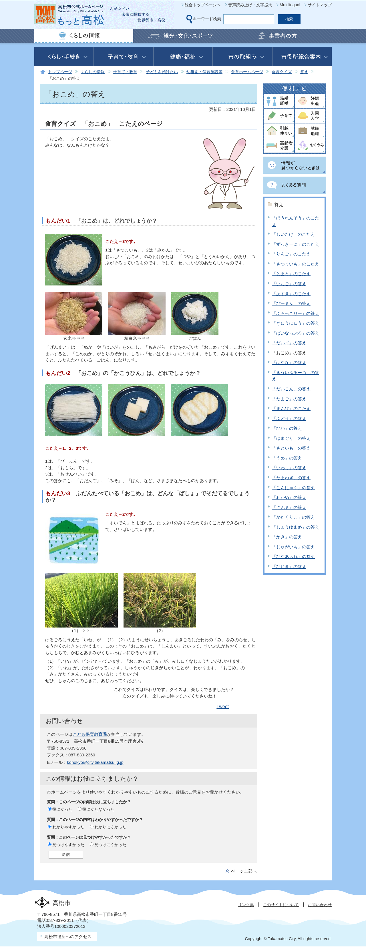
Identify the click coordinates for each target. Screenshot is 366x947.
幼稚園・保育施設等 (204, 72)
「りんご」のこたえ (291, 253)
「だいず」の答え (289, 342)
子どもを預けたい (162, 72)
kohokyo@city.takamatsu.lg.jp (95, 762)
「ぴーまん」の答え (291, 303)
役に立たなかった (98, 809)
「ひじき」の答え (289, 566)
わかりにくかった (110, 827)
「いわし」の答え (289, 467)
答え (304, 72)
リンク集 (246, 904)
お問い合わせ (320, 904)
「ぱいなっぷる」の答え (295, 333)
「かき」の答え (287, 536)
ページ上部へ (244, 871)
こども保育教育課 (90, 734)
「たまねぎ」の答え (291, 477)
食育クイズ (282, 72)
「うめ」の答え (287, 457)
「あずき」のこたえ (291, 293)
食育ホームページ (247, 72)
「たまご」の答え (289, 398)
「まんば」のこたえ (291, 408)
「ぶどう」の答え (289, 418)
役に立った (62, 809)
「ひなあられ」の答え (293, 556)
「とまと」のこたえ (291, 273)
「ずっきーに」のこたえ (295, 244)
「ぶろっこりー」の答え (295, 313)
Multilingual (290, 5)
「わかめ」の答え (289, 497)
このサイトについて (281, 904)
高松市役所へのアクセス (68, 936)
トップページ (60, 72)
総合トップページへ (203, 5)
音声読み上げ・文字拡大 (250, 5)
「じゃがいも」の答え (293, 546)
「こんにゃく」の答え (293, 487)
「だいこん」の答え (291, 388)
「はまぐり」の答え (291, 438)
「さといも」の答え (291, 447)
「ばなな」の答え (289, 362)
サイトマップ (320, 5)
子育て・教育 (125, 72)
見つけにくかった (110, 844)
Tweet (222, 706)
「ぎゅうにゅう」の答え (295, 323)
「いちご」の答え (289, 283)
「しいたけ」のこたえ (293, 234)
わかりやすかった (68, 827)
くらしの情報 (93, 72)
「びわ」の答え (287, 428)
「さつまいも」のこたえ (295, 263)
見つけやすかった (68, 844)
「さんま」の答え (289, 507)
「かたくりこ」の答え (293, 517)
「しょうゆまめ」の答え (295, 527)
